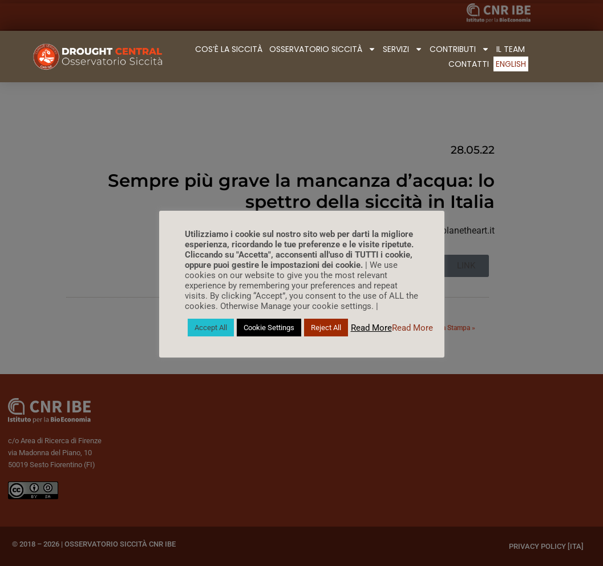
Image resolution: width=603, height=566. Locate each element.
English (511, 64)
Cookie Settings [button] (269, 327)
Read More (371, 328)
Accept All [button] (211, 327)
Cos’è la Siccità (228, 49)
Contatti (468, 64)
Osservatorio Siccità (322, 49)
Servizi (403, 49)
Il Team (510, 49)
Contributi (459, 49)
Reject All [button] (326, 327)
